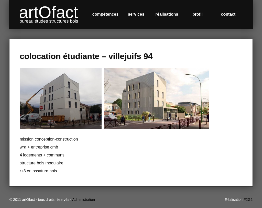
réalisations (167, 14)
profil (197, 14)
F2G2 (248, 199)
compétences (105, 14)
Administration (83, 199)
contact (228, 14)
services (136, 14)
